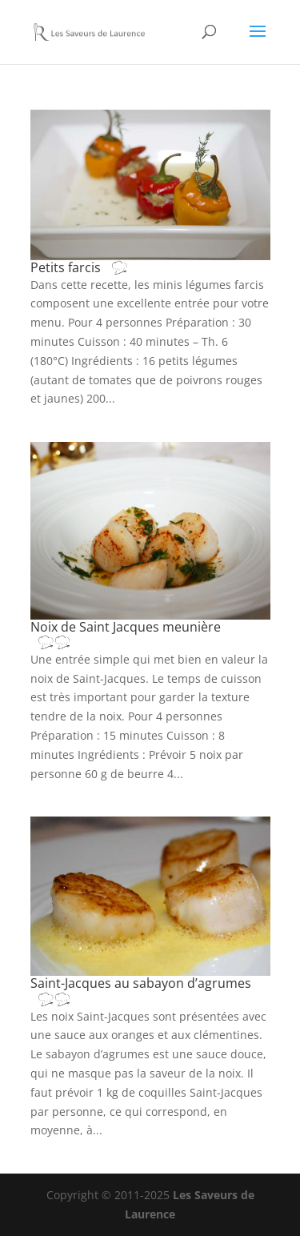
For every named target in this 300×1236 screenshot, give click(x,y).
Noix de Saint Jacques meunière (125, 634)
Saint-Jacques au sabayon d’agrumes (140, 990)
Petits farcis (95, 267)
